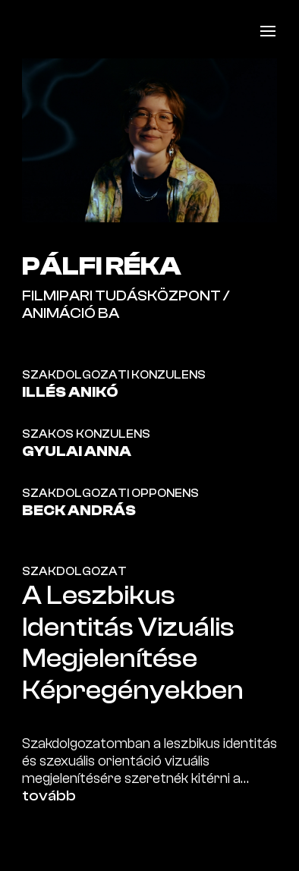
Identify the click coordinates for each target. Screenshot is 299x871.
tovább (49, 796)
